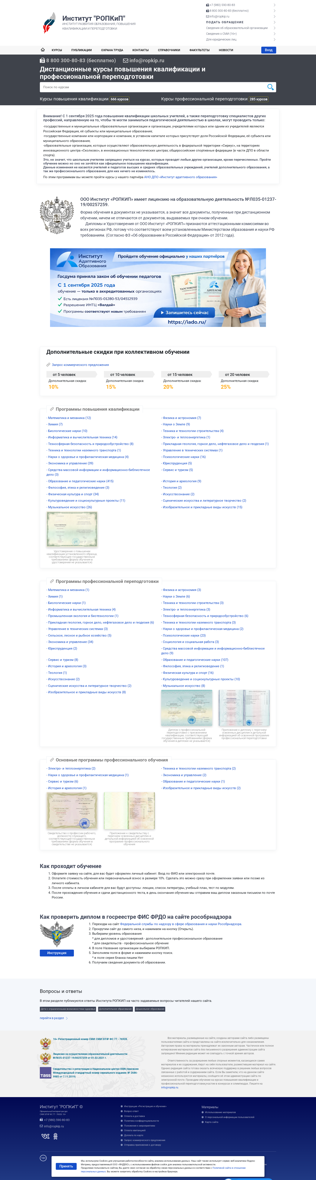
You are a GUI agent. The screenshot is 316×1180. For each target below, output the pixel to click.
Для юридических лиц (221, 39)
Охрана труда (112, 50)
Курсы (57, 50)
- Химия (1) (54, 596)
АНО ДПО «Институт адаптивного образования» (180, 177)
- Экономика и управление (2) (183, 775)
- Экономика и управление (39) (69, 463)
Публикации (81, 50)
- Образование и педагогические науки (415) (79, 481)
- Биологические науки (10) (66, 431)
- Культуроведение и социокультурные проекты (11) (85, 501)
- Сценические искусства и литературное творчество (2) (203, 501)
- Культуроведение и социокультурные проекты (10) (200, 679)
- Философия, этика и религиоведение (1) (192, 666)
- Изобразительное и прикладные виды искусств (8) (86, 692)
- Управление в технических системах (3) (77, 629)
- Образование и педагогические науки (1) (193, 781)
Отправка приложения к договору (142, 1145)
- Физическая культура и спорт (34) (72, 494)
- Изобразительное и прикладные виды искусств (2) (201, 788)
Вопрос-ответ (131, 1111)
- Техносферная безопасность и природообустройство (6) (204, 616)
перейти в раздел (52, 1018)
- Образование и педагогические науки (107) (194, 660)
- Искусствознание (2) (177, 494)
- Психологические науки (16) (183, 457)
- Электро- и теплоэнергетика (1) (185, 437)
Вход (269, 50)
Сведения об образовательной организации (237, 28)
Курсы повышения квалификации (84, 98)
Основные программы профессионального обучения (109, 760)
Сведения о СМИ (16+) (221, 33)
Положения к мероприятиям (139, 1125)
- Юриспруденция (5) (176, 463)
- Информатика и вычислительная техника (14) (81, 437)
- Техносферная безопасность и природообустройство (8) (90, 444)
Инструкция (56, 953)
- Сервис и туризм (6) (62, 781)
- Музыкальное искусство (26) (69, 507)
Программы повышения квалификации (94, 409)
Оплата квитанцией (134, 1130)
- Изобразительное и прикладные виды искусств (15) (201, 507)
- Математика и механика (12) (68, 418)
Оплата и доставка (134, 1116)
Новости (226, 50)
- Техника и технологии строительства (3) (192, 603)
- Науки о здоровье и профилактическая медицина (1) (87, 775)
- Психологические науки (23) (183, 635)
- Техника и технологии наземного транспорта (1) (83, 450)
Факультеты (200, 50)
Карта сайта (211, 1122)
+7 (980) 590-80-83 (220, 5)
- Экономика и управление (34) (69, 642)
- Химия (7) (54, 424)
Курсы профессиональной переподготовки (215, 98)
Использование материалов (220, 1112)
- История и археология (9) (181, 481)
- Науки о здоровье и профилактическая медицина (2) (202, 629)
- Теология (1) (56, 673)
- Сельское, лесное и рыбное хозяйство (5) (78, 635)
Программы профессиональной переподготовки (104, 581)
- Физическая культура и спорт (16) (187, 673)
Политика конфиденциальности (141, 1120)
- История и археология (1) (66, 788)
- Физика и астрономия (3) (181, 590)
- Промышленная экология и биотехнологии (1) (82, 616)
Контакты (140, 50)
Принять (66, 1166)
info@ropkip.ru (217, 16)
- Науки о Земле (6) (175, 596)
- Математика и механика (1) (67, 590)
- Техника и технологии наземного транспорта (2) (198, 768)
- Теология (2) (171, 488)
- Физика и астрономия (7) (181, 418)
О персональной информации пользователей (229, 1117)
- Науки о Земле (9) (175, 424)
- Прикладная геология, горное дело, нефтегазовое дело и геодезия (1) (215, 444)
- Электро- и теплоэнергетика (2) (70, 768)
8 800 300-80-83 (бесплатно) (227, 10)
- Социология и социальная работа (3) (190, 642)
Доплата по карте (133, 1135)
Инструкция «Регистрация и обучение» (145, 1106)
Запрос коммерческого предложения (77, 365)
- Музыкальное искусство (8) (183, 686)
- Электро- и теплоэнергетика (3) (185, 609)
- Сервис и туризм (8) (62, 660)
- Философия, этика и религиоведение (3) (77, 488)
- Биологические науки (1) (66, 603)
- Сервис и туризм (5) (177, 470)
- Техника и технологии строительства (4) (192, 431)
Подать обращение (225, 22)
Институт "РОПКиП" (93, 18)
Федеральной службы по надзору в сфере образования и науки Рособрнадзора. (181, 924)
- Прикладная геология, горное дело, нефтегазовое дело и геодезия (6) (100, 622)
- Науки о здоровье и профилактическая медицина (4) (87, 457)
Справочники (169, 50)
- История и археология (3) (66, 666)
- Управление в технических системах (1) (192, 450)
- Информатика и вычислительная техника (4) (81, 609)
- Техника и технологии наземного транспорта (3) (198, 622)
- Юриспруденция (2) (61, 648)
